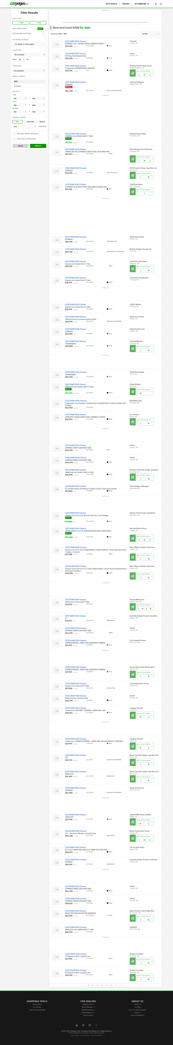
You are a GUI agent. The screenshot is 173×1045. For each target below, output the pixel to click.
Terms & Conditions (96, 1035)
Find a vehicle (37, 1004)
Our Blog (137, 1007)
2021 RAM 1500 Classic (75, 41)
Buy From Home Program (137, 1010)
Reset (20, 146)
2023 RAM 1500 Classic (76, 237)
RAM (29, 81)
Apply (38, 146)
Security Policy (84, 1035)
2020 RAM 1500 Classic (76, 458)
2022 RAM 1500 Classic (76, 134)
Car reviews (37, 1007)
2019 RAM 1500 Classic (75, 82)
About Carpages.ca (137, 1015)
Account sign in (88, 1015)
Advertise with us (88, 1004)
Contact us (137, 1004)
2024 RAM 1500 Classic (76, 696)
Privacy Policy (75, 1035)
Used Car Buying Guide (37, 1010)
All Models (29, 86)
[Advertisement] (105, 17)
